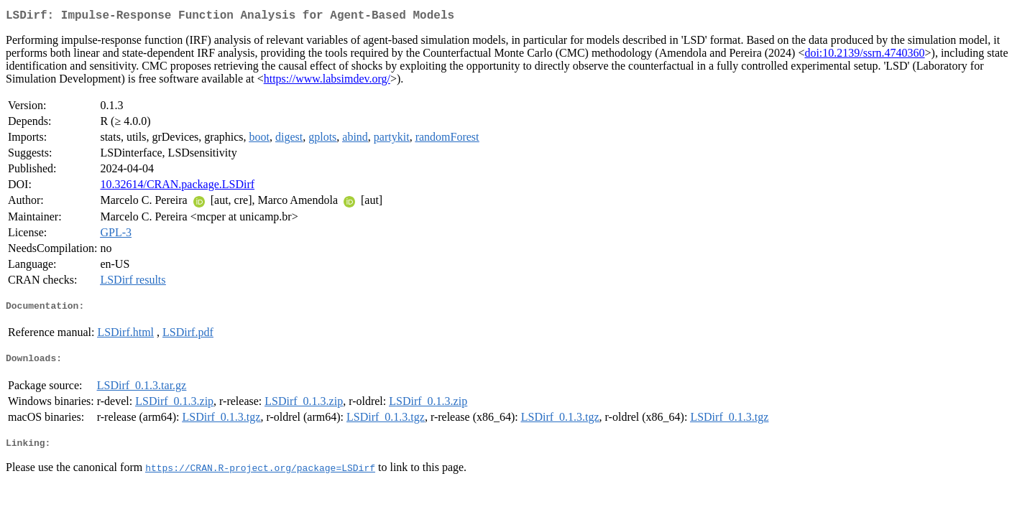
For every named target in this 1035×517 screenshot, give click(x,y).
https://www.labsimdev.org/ (327, 81)
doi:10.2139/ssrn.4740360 (864, 56)
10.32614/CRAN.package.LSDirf (177, 187)
